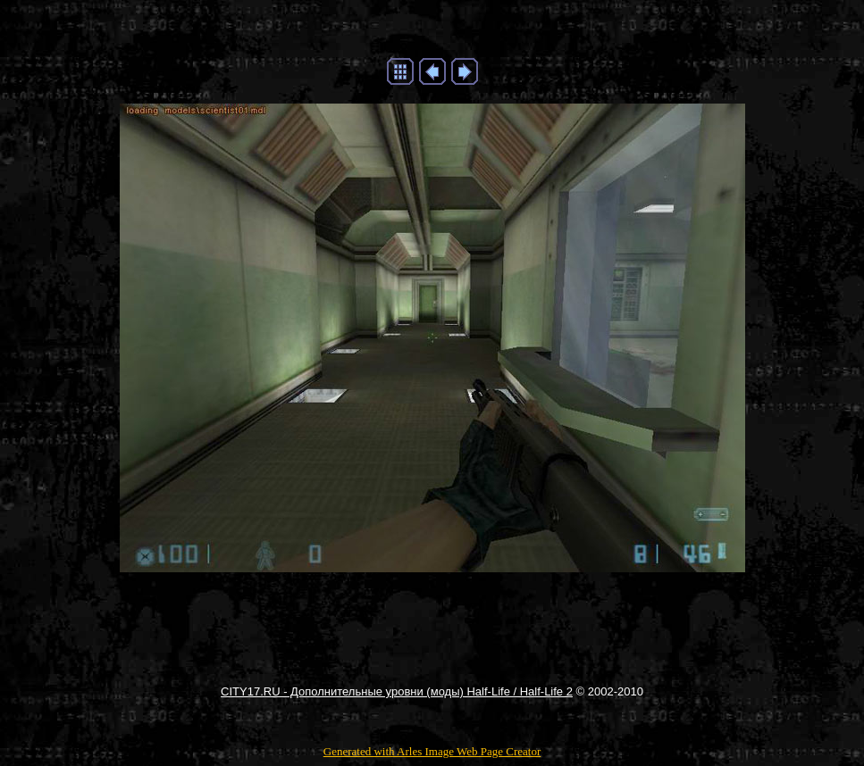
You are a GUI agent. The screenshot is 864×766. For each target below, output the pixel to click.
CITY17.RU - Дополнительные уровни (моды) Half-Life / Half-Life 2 (397, 691)
